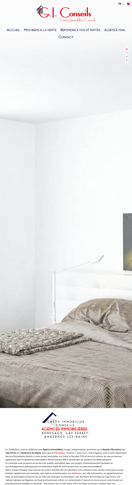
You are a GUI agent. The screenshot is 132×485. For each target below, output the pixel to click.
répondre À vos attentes (80, 30)
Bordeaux (60, 456)
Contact (66, 37)
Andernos (76, 476)
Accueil (13, 30)
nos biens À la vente (40, 30)
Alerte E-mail (114, 30)
